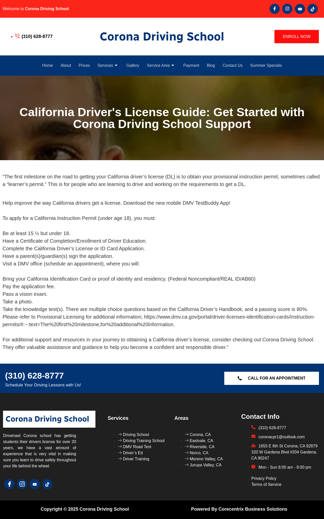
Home (47, 65)
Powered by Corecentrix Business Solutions (239, 509)
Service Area (160, 65)
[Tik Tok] (313, 9)
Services (107, 65)
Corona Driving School (162, 37)
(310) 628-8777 (34, 375)
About (65, 65)
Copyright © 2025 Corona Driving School (85, 509)
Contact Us (232, 65)
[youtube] (300, 9)
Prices (84, 65)
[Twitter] (287, 9)
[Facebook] (275, 9)
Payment (191, 65)
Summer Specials (266, 65)
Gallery (133, 65)
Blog (211, 65)
